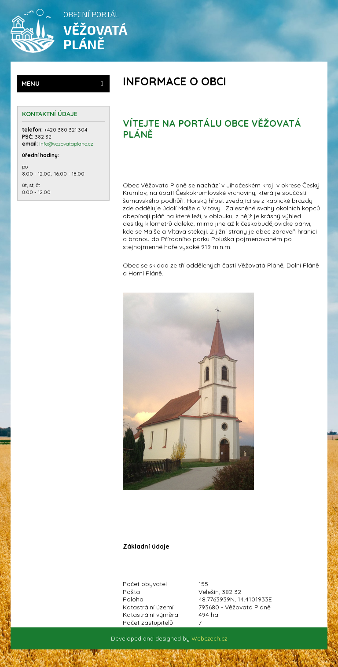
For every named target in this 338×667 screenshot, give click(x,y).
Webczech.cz (209, 638)
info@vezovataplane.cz (67, 143)
